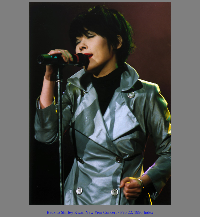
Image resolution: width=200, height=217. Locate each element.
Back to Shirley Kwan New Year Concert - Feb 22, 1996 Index (100, 212)
